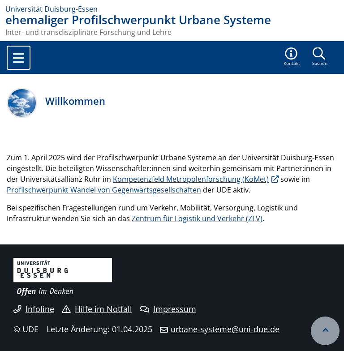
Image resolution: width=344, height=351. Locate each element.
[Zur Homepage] (172, 9)
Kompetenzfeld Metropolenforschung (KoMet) (191, 179)
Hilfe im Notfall (97, 309)
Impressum (168, 309)
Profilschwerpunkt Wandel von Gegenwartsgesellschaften (104, 190)
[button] (292, 57)
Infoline (33, 309)
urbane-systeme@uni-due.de (225, 329)
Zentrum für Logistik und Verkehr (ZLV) (197, 218)
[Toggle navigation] (18, 58)
